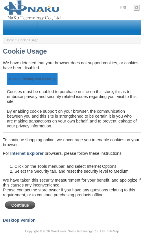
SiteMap (113, 231)
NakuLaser (58, 231)
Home (9, 40)
